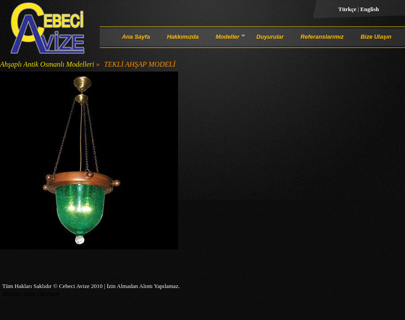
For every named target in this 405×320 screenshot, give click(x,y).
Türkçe (348, 9)
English (369, 9)
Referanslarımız (322, 36)
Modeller (227, 38)
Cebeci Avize (11, 294)
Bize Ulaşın (375, 36)
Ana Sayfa (136, 36)
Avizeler (29, 294)
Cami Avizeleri (48, 294)
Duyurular (270, 36)
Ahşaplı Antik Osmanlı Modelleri (47, 64)
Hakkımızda (183, 36)
